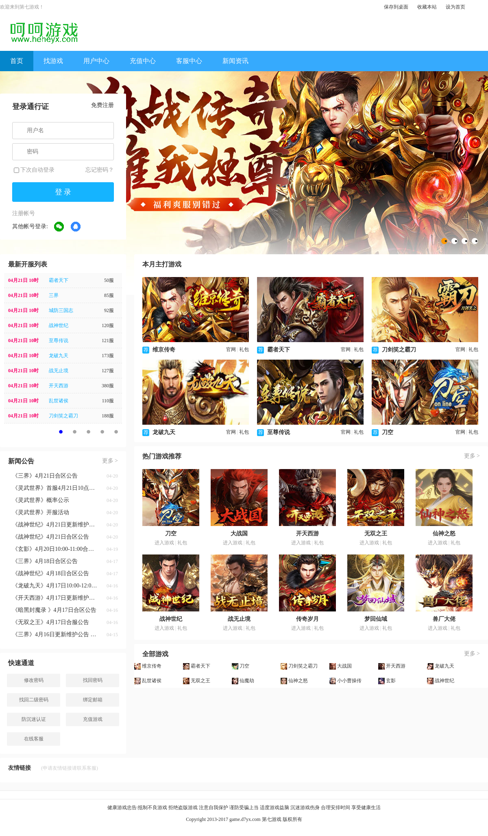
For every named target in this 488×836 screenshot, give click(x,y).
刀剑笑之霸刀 (63, 416)
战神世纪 (58, 325)
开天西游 (58, 386)
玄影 (391, 680)
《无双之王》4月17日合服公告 (50, 622)
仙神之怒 (444, 533)
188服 (108, 416)
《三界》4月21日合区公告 (45, 476)
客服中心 (189, 60)
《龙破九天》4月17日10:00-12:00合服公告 (55, 586)
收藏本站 (427, 7)
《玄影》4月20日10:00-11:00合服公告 (55, 549)
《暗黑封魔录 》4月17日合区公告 (54, 610)
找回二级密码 (33, 700)
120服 (108, 325)
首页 (16, 60)
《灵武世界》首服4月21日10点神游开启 (55, 488)
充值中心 (143, 60)
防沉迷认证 (34, 719)
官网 (231, 349)
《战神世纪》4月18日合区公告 (50, 573)
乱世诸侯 (58, 401)
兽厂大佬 (444, 619)
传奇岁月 (307, 619)
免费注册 (102, 105)
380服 (108, 386)
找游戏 (53, 60)
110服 (108, 401)
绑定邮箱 (92, 700)
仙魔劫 (247, 680)
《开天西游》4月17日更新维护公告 (55, 598)
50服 (109, 280)
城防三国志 (61, 310)
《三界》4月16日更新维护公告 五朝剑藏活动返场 (55, 634)
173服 (108, 355)
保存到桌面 (396, 7)
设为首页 (455, 7)
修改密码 (34, 680)
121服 (108, 340)
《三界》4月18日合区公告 (45, 561)
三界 (54, 295)
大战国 (239, 533)
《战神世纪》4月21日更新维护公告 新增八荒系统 (55, 525)
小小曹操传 (349, 680)
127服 (108, 370)
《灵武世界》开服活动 (40, 512)
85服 (109, 295)
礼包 (244, 349)
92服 (109, 310)
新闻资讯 (235, 60)
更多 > (110, 461)
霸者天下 (58, 280)
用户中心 (96, 60)
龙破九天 (58, 355)
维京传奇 (163, 350)
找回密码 (92, 680)
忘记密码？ (99, 170)
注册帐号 (23, 213)
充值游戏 (92, 719)
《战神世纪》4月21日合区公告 (50, 537)
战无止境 (58, 370)
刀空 (387, 432)
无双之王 (375, 533)
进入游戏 (164, 543)
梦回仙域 (375, 619)
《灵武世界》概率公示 (40, 500)
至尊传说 (58, 340)
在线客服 (34, 739)
